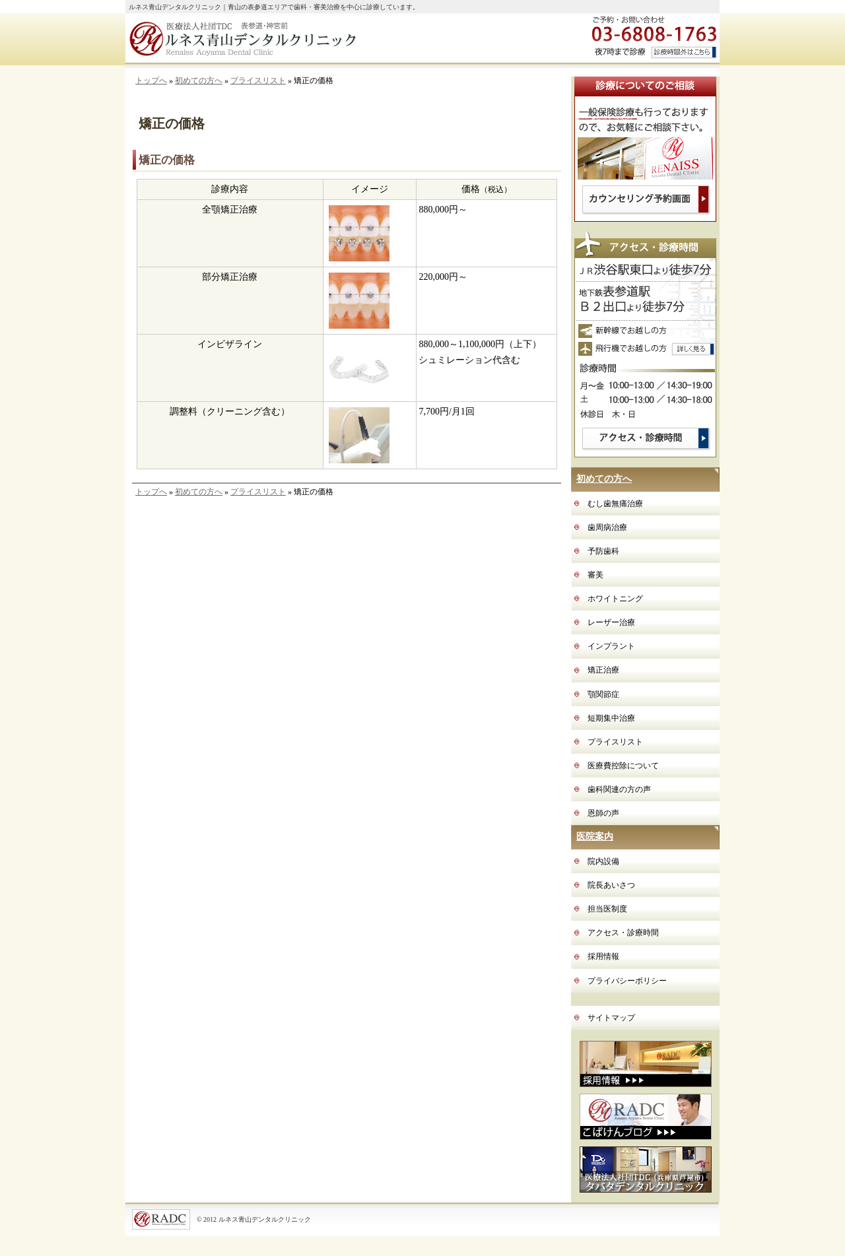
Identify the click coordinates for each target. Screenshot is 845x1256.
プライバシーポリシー (627, 980)
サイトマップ (611, 1017)
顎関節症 (603, 694)
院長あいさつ (611, 885)
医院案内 (594, 837)
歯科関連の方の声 (619, 789)
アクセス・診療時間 (623, 932)
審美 (595, 574)
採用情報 (603, 956)
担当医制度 (607, 908)
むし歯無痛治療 (615, 503)
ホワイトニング (615, 598)
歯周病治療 (607, 527)
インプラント (611, 646)
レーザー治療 (611, 622)
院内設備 (603, 861)
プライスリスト (258, 80)
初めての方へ (198, 80)
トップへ (151, 80)
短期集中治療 (611, 718)
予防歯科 (603, 551)
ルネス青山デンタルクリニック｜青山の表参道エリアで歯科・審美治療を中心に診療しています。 (274, 7)
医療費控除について (623, 765)
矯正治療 (603, 670)
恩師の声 (603, 813)
